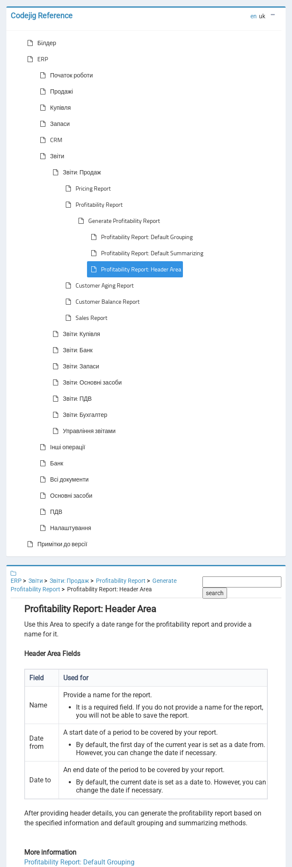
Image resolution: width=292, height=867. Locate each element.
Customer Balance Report (101, 301)
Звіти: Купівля (74, 334)
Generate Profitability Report (117, 220)
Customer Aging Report (98, 285)
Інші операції (60, 447)
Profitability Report (92, 204)
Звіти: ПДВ (70, 398)
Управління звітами (82, 431)
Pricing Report (86, 188)
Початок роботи (64, 75)
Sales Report (84, 317)
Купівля (53, 107)
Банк (49, 463)
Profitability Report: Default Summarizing (145, 253)
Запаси (53, 123)
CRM (49, 140)
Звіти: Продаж (75, 172)
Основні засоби (64, 495)
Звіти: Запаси (74, 366)
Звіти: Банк (71, 350)
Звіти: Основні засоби (85, 382)
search (215, 593)
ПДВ (49, 511)
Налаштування (63, 528)
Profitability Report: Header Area (134, 269)
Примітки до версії (55, 544)
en (253, 16)
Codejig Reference (42, 15)
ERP (36, 59)
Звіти (50, 156)
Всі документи (62, 479)
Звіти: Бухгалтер (78, 414)
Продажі (54, 91)
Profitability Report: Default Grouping (140, 237)
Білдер (40, 43)
